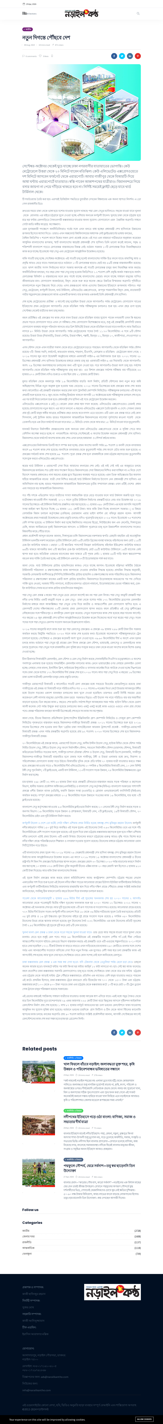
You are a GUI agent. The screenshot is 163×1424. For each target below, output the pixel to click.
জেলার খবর (28, 1241)
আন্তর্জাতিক (28, 1253)
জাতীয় (25, 1235)
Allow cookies (144, 1419)
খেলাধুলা (27, 1258)
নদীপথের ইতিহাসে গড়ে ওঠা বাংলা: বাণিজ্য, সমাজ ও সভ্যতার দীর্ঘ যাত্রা (99, 1124)
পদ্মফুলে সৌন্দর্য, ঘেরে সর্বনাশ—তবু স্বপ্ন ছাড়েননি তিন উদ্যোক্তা (95, 1173)
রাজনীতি (26, 1247)
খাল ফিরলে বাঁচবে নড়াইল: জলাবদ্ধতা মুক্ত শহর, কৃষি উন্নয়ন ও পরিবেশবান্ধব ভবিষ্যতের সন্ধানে (99, 1069)
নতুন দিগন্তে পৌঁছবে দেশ (55, 37)
